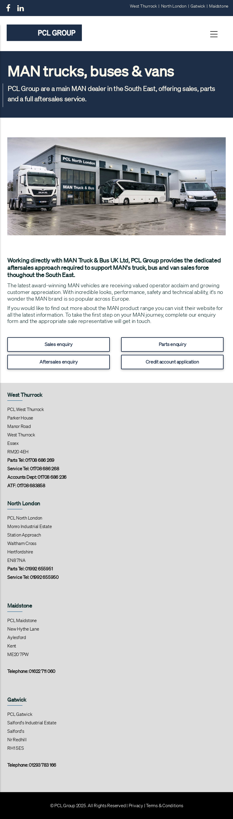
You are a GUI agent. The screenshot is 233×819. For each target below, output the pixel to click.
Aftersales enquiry (58, 362)
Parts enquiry (172, 344)
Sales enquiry (59, 344)
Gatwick (198, 6)
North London (174, 6)
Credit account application (172, 362)
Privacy (136, 805)
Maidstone (218, 6)
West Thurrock (143, 6)
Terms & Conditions (164, 805)
